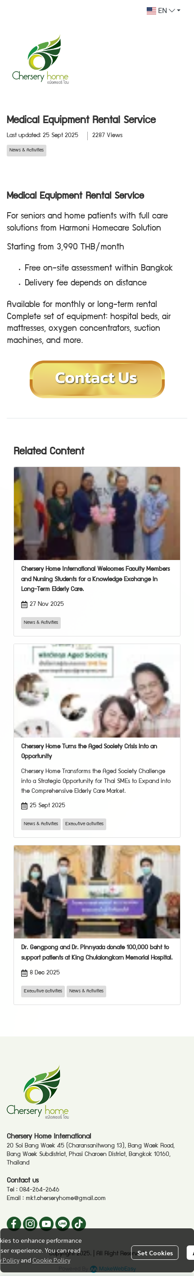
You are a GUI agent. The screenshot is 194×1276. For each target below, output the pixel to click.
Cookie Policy (51, 1260)
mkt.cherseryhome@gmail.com (66, 1198)
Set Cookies (155, 1253)
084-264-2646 (39, 1190)
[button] (163, 11)
